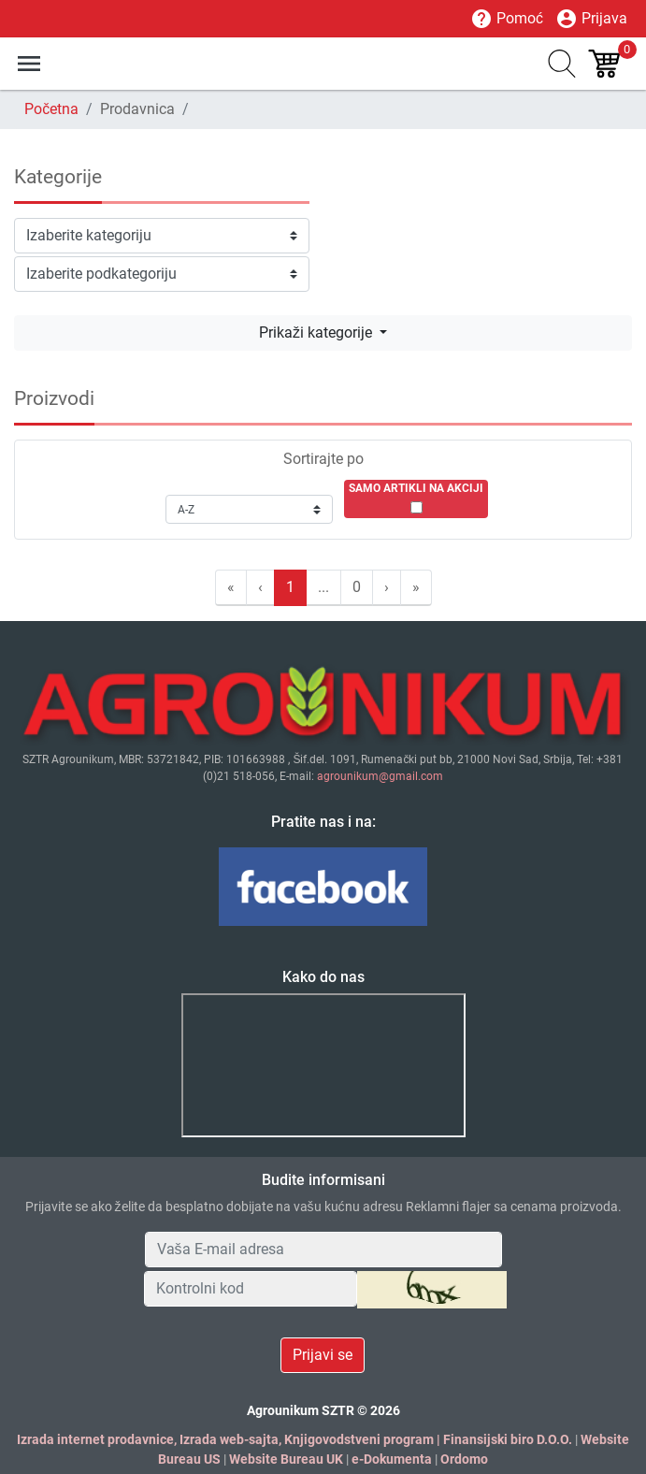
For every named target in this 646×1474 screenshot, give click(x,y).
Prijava (591, 18)
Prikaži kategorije (317, 332)
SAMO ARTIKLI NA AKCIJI (416, 488)
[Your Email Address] (323, 1249)
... (323, 587)
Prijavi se (322, 1355)
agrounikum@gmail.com (380, 776)
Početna (51, 109)
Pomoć (506, 18)
